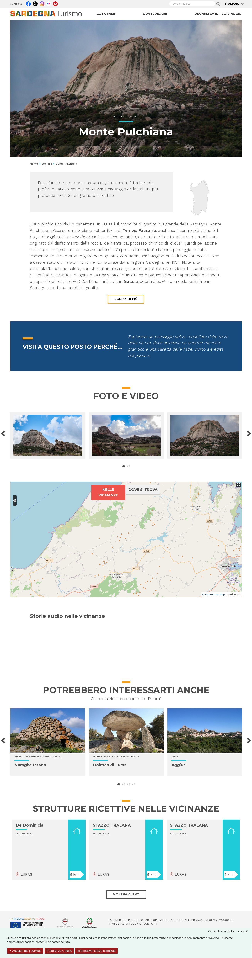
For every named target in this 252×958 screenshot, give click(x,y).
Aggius (178, 765)
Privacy (196, 919)
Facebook (28, 3)
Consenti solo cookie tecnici (230, 931)
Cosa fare (105, 14)
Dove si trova (143, 490)
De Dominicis (29, 825)
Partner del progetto (125, 919)
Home (34, 163)
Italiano (232, 4)
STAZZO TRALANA (112, 825)
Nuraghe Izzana (30, 765)
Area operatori (156, 919)
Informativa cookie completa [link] (96, 950)
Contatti (150, 923)
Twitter (35, 3)
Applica (218, 3)
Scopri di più (125, 299)
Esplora (46, 163)
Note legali (180, 919)
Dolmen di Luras (109, 765)
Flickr (48, 3)
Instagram (42, 3)
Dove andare (155, 14)
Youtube (55, 3)
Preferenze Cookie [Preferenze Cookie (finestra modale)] (59, 950)
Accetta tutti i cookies (25, 950)
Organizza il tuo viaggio (218, 14)
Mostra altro (126, 894)
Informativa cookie (219, 919)
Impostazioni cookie (126, 923)
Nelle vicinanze (108, 492)
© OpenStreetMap (213, 594)
